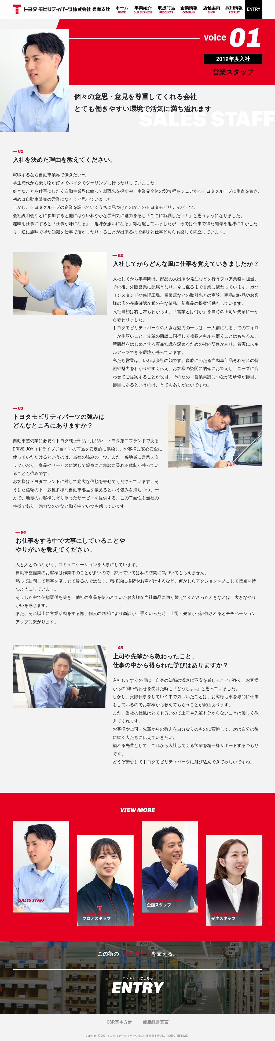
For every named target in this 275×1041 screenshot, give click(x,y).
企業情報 (188, 7)
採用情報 (234, 7)
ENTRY (254, 9)
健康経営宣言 (155, 1022)
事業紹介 (143, 7)
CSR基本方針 (119, 1022)
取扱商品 (166, 7)
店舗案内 (211, 7)
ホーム (121, 7)
